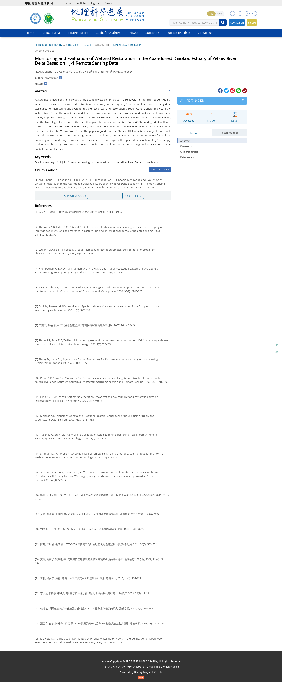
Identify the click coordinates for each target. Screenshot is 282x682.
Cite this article (189, 152)
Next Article (133, 195)
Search (109, 3)
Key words (186, 146)
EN (211, 13)
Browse (133, 33)
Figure (95, 3)
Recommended (229, 132)
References (187, 157)
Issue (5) (88, 45)
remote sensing (80, 162)
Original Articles (44, 50)
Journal (67, 3)
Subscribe (152, 33)
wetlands (152, 162)
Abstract (185, 141)
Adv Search (237, 22)
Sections (195, 133)
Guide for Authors (107, 33)
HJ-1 (62, 162)
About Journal (51, 33)
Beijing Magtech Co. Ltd (148, 672)
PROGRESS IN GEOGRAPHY (48, 45)
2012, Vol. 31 (72, 45)
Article (81, 3)
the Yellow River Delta (128, 162)
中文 (219, 13)
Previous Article (75, 195)
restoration (102, 162)
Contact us (205, 33)
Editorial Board (78, 33)
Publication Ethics (178, 33)
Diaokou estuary (44, 162)
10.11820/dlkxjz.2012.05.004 (126, 45)
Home (30, 33)
